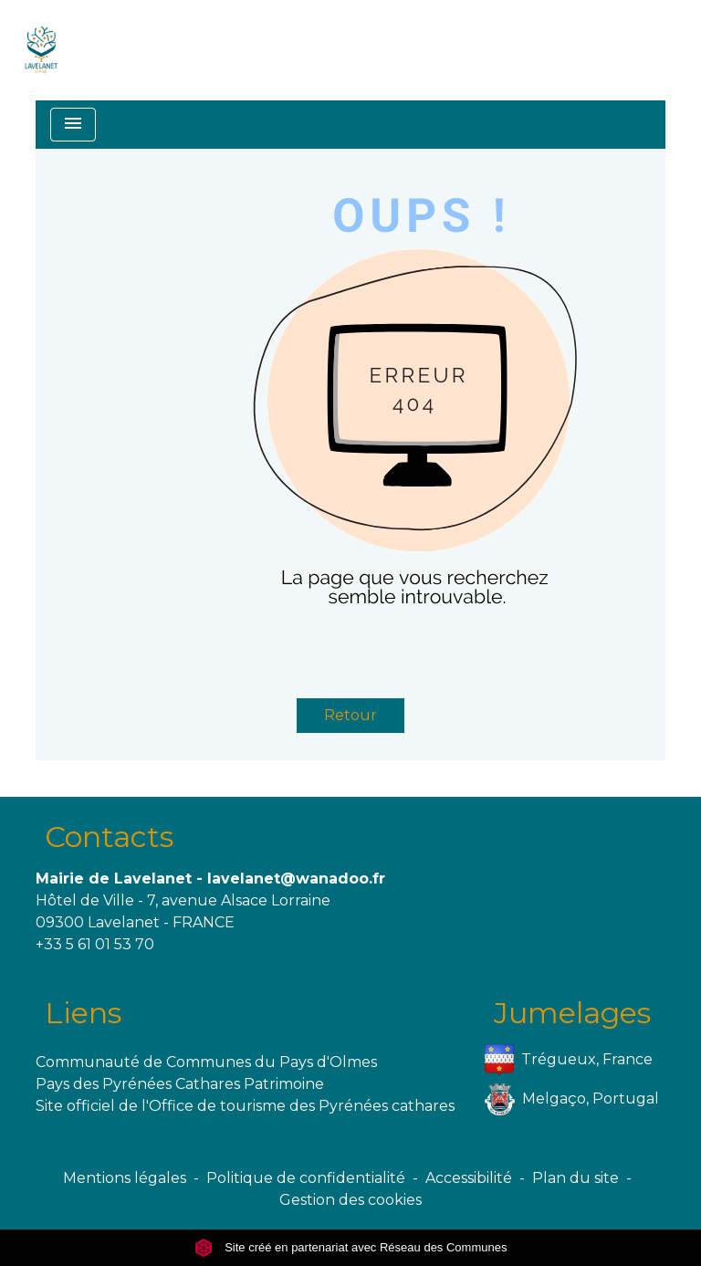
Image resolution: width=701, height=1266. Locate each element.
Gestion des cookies (350, 1199)
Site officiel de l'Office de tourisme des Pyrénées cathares (245, 1105)
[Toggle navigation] (73, 124)
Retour (350, 715)
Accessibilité (468, 1178)
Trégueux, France (569, 1060)
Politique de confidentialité (305, 1178)
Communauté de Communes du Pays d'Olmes (206, 1062)
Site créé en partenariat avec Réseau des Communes (350, 1247)
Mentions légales (124, 1178)
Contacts (109, 836)
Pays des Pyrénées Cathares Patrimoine (180, 1084)
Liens (83, 1013)
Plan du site (575, 1178)
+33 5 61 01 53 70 (95, 944)
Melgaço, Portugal (572, 1099)
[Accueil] (41, 50)
